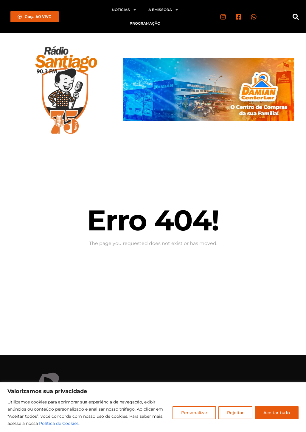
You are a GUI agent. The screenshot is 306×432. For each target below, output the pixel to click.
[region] (153, 407)
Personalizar (194, 412)
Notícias (124, 10)
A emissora (163, 10)
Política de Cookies (59, 423)
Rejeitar (235, 412)
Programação (145, 23)
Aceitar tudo (276, 412)
